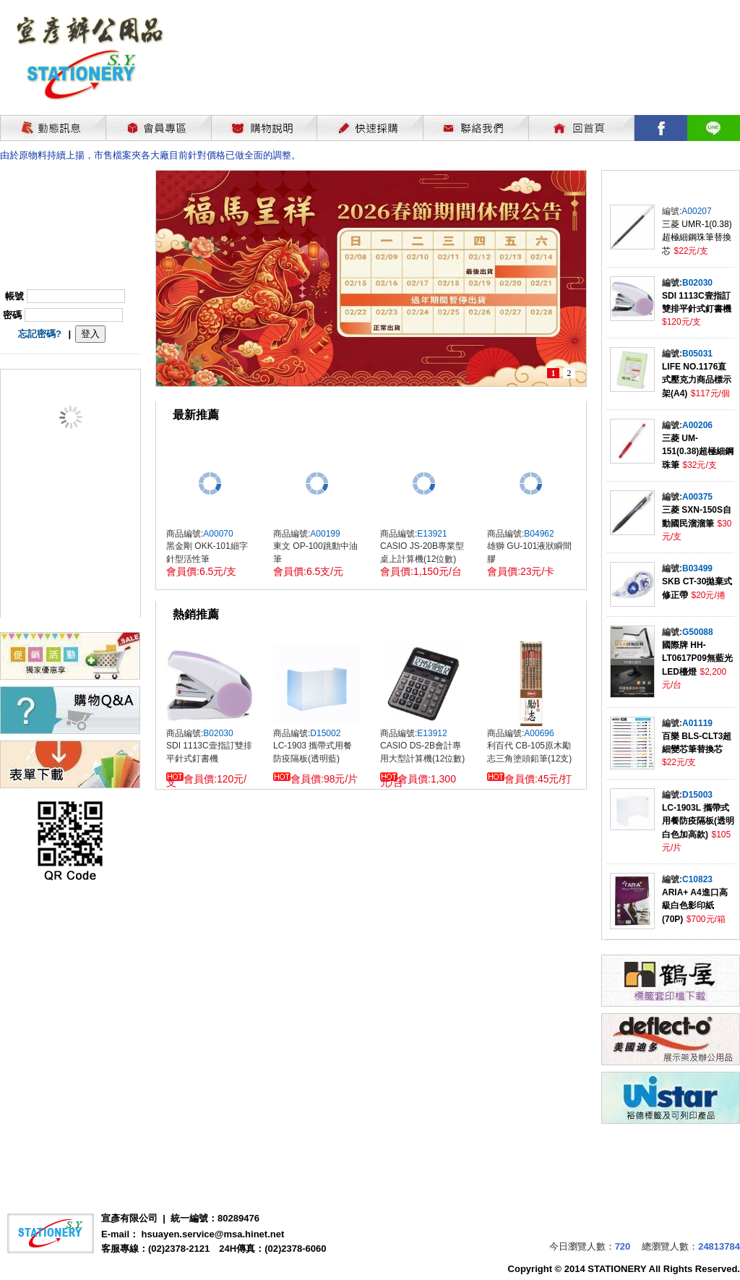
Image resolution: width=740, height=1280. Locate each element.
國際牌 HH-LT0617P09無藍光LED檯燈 (697, 658)
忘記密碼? (39, 333)
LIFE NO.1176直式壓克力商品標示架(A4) (696, 380)
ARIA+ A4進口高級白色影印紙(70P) (695, 905)
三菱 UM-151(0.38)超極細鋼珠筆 (697, 451)
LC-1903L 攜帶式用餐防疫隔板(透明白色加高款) (698, 821)
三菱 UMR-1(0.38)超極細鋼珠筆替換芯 (697, 237)
